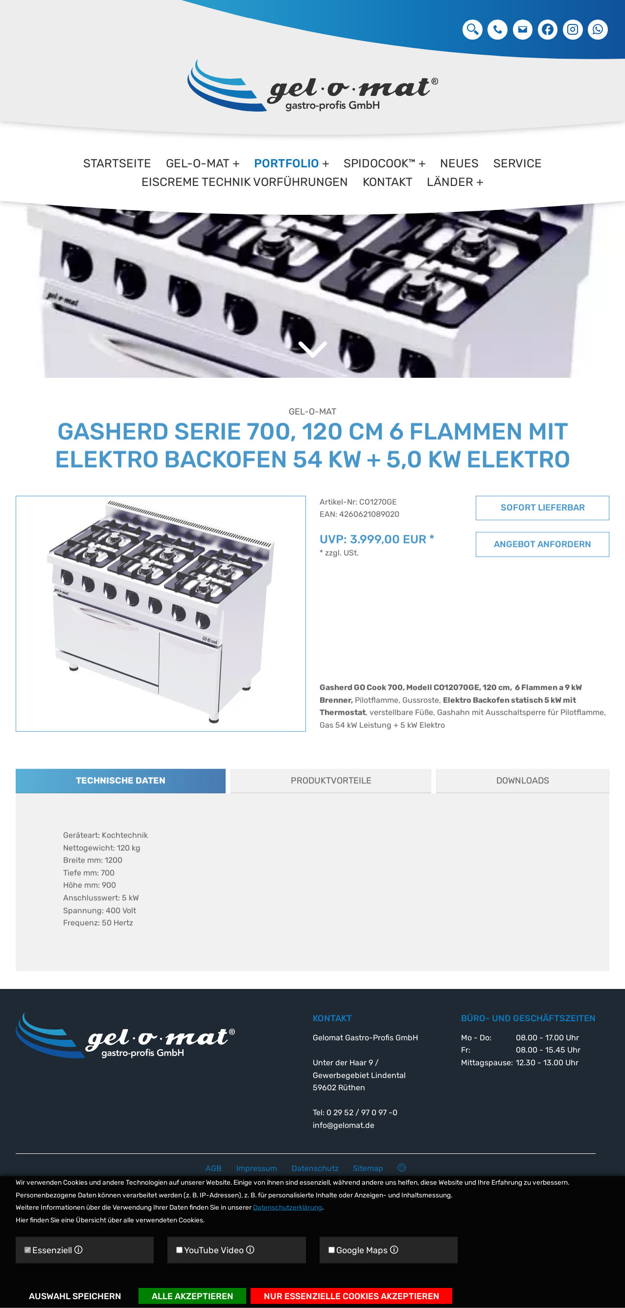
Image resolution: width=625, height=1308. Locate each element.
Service (517, 163)
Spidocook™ (380, 163)
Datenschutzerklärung (287, 1207)
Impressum (256, 1168)
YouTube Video (215, 1250)
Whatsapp (598, 30)
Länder (450, 182)
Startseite (117, 163)
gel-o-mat (198, 163)
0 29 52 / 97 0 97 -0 (497, 30)
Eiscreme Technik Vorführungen (244, 182)
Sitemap (368, 1168)
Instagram (573, 30)
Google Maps (363, 1250)
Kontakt (388, 182)
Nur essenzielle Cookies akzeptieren (352, 1295)
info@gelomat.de (523, 30)
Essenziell (53, 1250)
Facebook (548, 30)
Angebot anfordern (542, 556)
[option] (312, 268)
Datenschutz (315, 1168)
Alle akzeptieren (192, 1295)
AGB (214, 1168)
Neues (459, 163)
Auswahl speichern (75, 1295)
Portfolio (286, 163)
